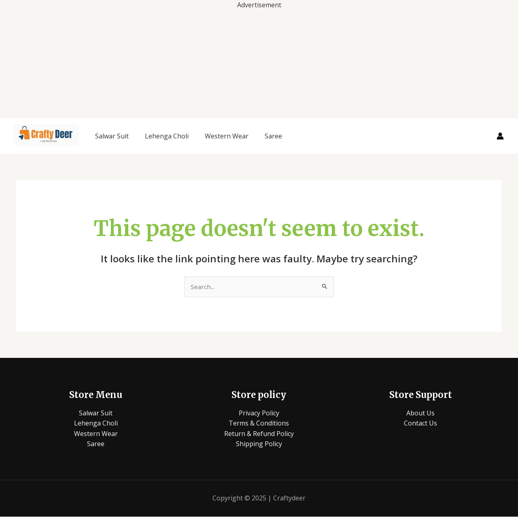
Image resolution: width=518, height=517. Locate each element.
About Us (420, 413)
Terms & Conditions (259, 423)
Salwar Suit (112, 136)
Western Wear (226, 136)
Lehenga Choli (167, 136)
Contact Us (420, 423)
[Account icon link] (500, 136)
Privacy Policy (259, 413)
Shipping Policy (259, 444)
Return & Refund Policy (259, 434)
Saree (273, 136)
